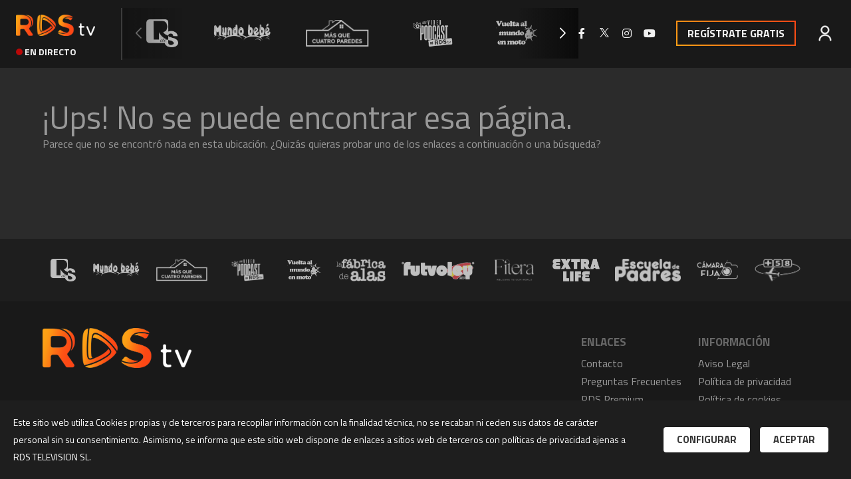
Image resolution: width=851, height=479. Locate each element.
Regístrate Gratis (736, 33)
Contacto (602, 363)
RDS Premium (612, 399)
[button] (562, 33)
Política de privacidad (744, 381)
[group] (162, 33)
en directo (46, 52)
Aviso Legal (724, 363)
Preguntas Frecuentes (631, 381)
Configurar (707, 439)
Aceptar (794, 439)
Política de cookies (739, 399)
